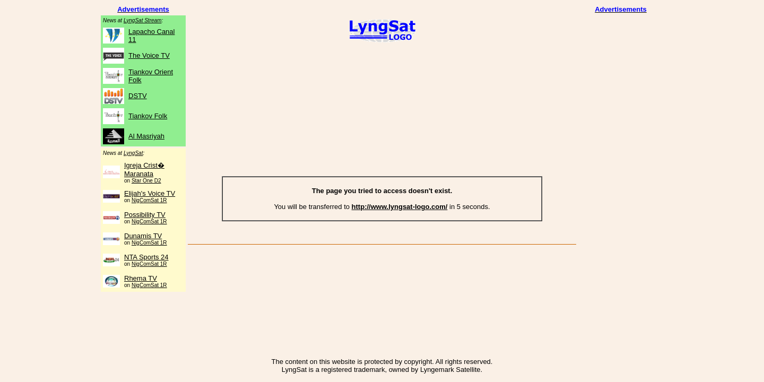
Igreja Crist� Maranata (144, 169)
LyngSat (133, 153)
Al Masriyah (146, 136)
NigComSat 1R (149, 200)
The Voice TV (149, 55)
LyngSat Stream (143, 20)
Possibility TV (145, 215)
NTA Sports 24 (146, 257)
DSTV (137, 96)
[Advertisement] (382, 81)
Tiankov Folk (147, 116)
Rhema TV (140, 278)
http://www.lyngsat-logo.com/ (400, 207)
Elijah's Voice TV (149, 193)
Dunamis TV (143, 236)
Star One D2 (146, 181)
